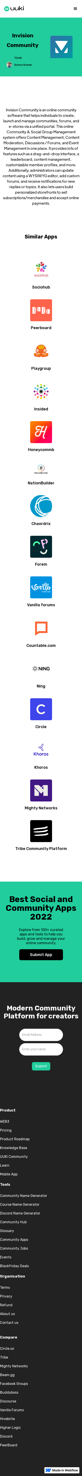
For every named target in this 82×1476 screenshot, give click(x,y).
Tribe (4, 1357)
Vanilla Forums (12, 1410)
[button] (75, 8)
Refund (6, 1305)
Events (5, 1257)
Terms (5, 1287)
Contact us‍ (9, 1323)
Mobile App (8, 1174)
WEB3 (4, 1121)
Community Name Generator (23, 1196)
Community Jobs (14, 1248)
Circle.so (7, 1348)
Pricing (6, 1130)
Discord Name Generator (20, 1213)
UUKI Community (14, 1157)
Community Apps (14, 1240)
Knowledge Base (13, 1148)
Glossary (7, 1231)
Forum (18, 57)
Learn (4, 1165)
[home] (14, 8)
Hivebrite (7, 1419)
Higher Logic (10, 1427)
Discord (6, 1436)
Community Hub (13, 1222)
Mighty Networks (14, 1366)
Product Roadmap (15, 1139)
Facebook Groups (14, 1384)
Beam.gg (7, 1375)
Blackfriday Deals (14, 1266)
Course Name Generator (19, 1204)
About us (7, 1314)
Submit (41, 1066)
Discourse (8, 1401)
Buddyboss (9, 1392)
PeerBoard (8, 1445)
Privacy (6, 1296)
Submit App (41, 954)
